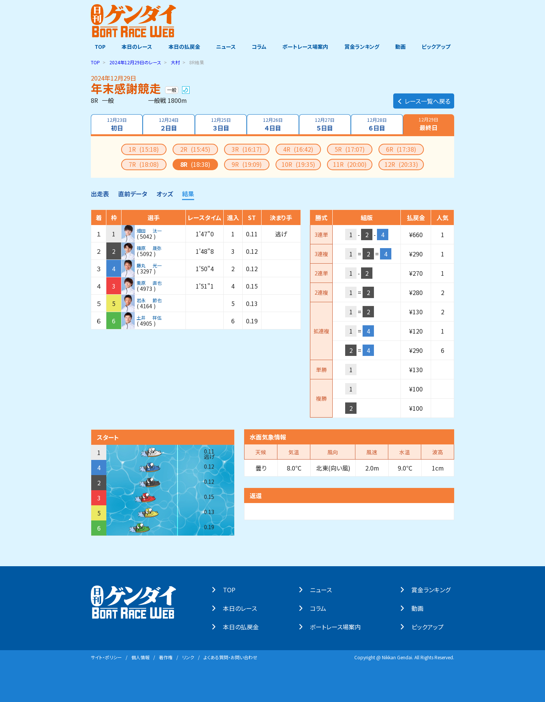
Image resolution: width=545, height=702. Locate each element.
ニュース (225, 46)
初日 (116, 124)
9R (247, 163)
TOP (96, 46)
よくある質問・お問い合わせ (230, 657)
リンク (188, 657)
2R (195, 148)
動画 (403, 46)
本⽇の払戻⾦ (245, 626)
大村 (175, 62)
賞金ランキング (363, 46)
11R (350, 163)
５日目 (325, 124)
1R (144, 148)
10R (298, 163)
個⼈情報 (140, 657)
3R (247, 148)
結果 (188, 193)
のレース (135, 62)
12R (401, 163)
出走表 (100, 193)
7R (144, 163)
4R (298, 148)
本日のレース (134, 46)
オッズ (164, 193)
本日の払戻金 (182, 46)
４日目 (273, 124)
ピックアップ (439, 46)
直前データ (132, 193)
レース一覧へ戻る (423, 96)
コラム (259, 46)
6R (401, 148)
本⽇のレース (244, 607)
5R (350, 148)
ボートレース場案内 (306, 46)
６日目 (377, 124)
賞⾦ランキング (434, 589)
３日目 (220, 124)
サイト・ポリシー (106, 657)
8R (195, 163)
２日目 (168, 124)
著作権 (166, 657)
